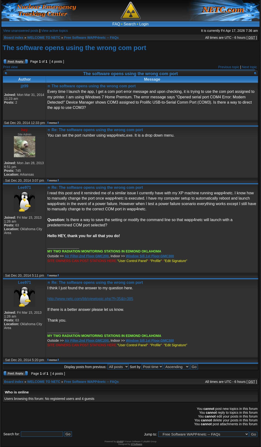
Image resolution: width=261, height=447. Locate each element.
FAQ (116, 24)
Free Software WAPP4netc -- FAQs (91, 37)
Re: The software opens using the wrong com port (97, 130)
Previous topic (228, 67)
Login (144, 24)
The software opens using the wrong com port (74, 47)
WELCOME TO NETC (43, 37)
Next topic (249, 67)
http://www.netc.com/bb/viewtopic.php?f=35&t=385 (90, 299)
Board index (13, 37)
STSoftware (136, 444)
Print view (10, 67)
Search (130, 24)
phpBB (119, 441)
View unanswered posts (21, 31)
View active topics (54, 31)
